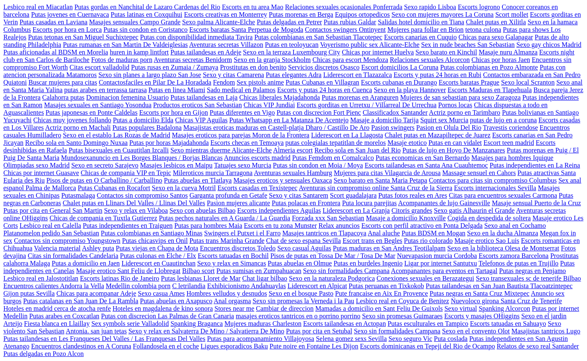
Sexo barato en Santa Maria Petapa (380, 180)
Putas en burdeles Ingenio (368, 263)
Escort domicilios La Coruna (399, 67)
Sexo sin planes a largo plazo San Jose (149, 74)
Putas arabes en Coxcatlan (64, 316)
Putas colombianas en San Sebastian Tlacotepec (318, 37)
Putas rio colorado (428, 240)
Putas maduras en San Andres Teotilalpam (389, 248)
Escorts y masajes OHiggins (482, 316)
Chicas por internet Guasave (41, 172)
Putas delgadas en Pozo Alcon (43, 353)
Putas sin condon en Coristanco (145, 29)
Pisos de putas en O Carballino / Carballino (104, 180)
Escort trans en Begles (372, 240)
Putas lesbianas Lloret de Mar (200, 278)
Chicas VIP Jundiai (269, 104)
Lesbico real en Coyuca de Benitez (402, 300)
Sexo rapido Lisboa (430, 6)
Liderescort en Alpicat (317, 285)
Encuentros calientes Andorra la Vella (53, 285)
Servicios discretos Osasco (324, 67)
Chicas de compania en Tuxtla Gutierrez (103, 218)
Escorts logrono (479, 6)
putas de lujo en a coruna (503, 120)
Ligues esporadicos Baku (234, 346)
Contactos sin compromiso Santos (142, 195)
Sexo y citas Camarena (233, 74)
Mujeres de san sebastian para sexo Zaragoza (460, 97)
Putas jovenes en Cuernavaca (70, 14)
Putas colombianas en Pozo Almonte (489, 67)
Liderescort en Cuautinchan (158, 263)
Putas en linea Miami (177, 89)
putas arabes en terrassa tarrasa (105, 89)
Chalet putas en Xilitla (496, 22)
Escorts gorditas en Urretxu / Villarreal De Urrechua (366, 104)
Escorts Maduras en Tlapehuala (490, 89)
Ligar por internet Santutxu (440, 263)
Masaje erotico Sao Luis (486, 240)
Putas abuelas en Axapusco (176, 300)
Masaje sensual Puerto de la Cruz (536, 202)
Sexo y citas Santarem (298, 195)
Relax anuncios (339, 225)
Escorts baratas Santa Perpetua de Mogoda (246, 29)
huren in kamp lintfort (139, 52)
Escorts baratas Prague (469, 82)
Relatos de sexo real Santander (538, 346)
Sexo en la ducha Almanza (502, 233)
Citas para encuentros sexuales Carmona (503, 195)
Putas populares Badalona (146, 127)
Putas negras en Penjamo (532, 270)
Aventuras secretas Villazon (226, 44)
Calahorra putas (63, 97)
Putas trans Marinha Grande (226, 240)
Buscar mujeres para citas (62, 82)
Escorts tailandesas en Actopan (344, 323)
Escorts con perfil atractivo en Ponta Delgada (422, 225)
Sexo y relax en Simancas (231, 263)
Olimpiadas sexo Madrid (36, 165)
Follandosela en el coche (166, 346)
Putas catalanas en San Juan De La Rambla (80, 300)
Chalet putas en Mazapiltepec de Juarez (438, 135)
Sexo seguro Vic (411, 338)
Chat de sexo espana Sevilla (303, 240)
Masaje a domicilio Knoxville (406, 218)
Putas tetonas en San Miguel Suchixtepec (83, 37)
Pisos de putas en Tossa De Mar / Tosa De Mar (332, 255)
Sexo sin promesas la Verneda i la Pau (303, 300)
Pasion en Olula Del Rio (448, 127)
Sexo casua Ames (161, 293)
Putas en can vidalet (455, 142)
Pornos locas (455, 104)
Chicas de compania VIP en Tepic (126, 172)
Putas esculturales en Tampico (428, 323)
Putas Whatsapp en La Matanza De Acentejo (288, 120)
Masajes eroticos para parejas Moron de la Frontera (240, 135)
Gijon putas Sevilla (29, 293)
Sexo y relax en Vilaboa (135, 210)
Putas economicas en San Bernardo (423, 157)
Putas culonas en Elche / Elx (158, 255)
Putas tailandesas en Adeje (205, 52)
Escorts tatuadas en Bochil (233, 255)
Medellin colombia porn (138, 285)
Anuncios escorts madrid (257, 157)
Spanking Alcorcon (504, 308)
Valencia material (57, 248)
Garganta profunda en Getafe (228, 195)
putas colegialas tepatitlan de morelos (336, 142)
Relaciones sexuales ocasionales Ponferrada (343, 6)
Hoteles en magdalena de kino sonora (163, 308)
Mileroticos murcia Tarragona (213, 172)
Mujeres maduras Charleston (262, 323)
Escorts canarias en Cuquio (420, 37)
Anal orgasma (232, 300)
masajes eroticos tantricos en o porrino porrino (298, 316)
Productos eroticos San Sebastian (197, 104)
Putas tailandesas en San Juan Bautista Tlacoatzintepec (499, 285)
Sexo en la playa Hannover (410, 89)
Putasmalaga (78, 195)
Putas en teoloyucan (292, 44)
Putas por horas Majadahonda (169, 142)
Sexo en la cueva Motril (184, 187)
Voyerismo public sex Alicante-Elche (369, 44)
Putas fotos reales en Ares (412, 195)
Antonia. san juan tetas (96, 331)
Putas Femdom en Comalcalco (333, 157)
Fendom (224, 82)
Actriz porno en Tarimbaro (464, 112)
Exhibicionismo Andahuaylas (246, 285)
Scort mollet (511, 14)
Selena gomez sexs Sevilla (351, 338)
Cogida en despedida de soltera (489, 218)
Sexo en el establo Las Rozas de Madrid (116, 135)
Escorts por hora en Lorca (67, 29)
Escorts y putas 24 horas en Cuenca (324, 89)
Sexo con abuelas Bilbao (203, 210)
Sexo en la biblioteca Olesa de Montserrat (503, 248)
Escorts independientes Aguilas (279, 210)
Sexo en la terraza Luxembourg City (291, 52)
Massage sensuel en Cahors (479, 172)
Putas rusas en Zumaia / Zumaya (174, 67)
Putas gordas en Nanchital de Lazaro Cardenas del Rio (147, 6)
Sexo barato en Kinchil (446, 52)
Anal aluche (384, 233)
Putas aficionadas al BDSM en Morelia (55, 52)
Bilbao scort (198, 270)
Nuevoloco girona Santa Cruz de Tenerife (506, 300)
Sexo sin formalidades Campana (346, 270)
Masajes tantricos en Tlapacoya (324, 233)
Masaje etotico (407, 142)
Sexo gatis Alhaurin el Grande (474, 210)
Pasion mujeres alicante (238, 202)
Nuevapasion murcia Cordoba (437, 255)
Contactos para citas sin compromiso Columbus (492, 180)
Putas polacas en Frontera (306, 202)
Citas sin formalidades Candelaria (73, 255)
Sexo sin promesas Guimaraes (402, 316)
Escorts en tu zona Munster (280, 225)
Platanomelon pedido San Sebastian (51, 233)
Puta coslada (450, 338)
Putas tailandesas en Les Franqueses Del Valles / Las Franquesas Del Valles (104, 338)
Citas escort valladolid (99, 67)
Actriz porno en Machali (78, 127)
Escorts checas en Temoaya (247, 142)
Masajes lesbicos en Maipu (176, 165)
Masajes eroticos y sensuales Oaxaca (282, 180)
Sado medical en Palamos (241, 89)
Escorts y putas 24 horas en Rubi (437, 74)
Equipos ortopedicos (362, 14)
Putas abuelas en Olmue (300, 263)
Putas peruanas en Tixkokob (386, 285)
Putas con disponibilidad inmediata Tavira (196, 37)
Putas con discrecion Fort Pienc (318, 112)
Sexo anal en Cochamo (515, 225)
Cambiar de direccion (285, 308)
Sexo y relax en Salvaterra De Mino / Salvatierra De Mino (206, 331)
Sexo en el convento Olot (476, 331)
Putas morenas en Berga (301, 14)
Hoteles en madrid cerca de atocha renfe (57, 308)
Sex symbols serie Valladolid (130, 323)
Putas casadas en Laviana (54, 22)
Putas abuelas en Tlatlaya (198, 180)
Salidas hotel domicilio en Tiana (421, 22)
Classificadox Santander (395, 112)
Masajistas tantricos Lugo (546, 331)
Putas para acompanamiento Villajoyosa (260, 338)
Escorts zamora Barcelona (513, 255)
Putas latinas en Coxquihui (146, 14)
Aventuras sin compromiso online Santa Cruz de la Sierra (376, 187)
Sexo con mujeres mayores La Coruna (442, 14)
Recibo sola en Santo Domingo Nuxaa (76, 142)
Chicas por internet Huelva (378, 52)
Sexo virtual (460, 308)
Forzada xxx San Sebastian (328, 218)
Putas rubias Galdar (350, 22)
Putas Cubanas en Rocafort (114, 187)
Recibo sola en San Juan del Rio (357, 150)
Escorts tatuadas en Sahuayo (508, 323)
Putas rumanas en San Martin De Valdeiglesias (125, 44)
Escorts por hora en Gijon (173, 112)
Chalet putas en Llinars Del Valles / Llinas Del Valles (134, 202)
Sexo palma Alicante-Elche (218, 22)
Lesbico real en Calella (50, 225)
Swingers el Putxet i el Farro (242, 233)
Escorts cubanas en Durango (399, 82)
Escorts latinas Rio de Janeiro (119, 278)
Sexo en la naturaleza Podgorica (332, 278)
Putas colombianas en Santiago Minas (152, 233)
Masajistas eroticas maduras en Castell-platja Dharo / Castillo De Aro (276, 127)
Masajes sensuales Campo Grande (134, 22)
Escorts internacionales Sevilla (495, 187)
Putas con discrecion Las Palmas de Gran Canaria (167, 316)
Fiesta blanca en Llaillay (57, 323)
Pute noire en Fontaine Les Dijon (314, 346)
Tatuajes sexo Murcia (242, 165)
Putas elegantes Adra (294, 74)
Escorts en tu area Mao (252, 6)
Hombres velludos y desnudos (226, 293)
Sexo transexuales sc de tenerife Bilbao (528, 278)
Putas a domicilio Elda (143, 120)
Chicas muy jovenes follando (72, 120)
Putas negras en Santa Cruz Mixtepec (480, 293)
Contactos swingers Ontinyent (345, 29)
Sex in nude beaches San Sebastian (468, 44)
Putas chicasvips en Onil (155, 240)
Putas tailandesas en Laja (203, 97)
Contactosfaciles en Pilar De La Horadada (155, 82)
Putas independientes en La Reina (534, 165)
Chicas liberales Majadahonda (279, 97)
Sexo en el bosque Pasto (301, 293)
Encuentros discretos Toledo (237, 248)
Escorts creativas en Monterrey (225, 14)
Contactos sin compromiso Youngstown (67, 240)
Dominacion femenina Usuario (127, 97)
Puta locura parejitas (369, 202)
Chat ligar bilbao (265, 278)
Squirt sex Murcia (444, 120)
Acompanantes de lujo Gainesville (444, 202)
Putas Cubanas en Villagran (322, 82)
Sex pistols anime (260, 82)
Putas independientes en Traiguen (128, 225)
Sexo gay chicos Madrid (548, 44)
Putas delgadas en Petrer (289, 22)
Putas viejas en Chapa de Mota (157, 248)
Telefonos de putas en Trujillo (519, 263)
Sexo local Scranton (528, 82)
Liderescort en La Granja (356, 210)
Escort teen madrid (509, 142)
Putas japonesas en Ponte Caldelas (92, 112)
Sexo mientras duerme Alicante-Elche (221, 150)
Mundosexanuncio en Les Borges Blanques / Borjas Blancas (142, 157)
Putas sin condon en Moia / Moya (318, 165)
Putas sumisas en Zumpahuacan (258, 270)
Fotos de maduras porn (121, 59)
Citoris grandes (411, 210)
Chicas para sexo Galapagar (495, 37)
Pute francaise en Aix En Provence (381, 293)
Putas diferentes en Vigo (242, 112)
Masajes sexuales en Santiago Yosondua (97, 104)
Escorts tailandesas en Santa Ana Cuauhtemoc (426, 165)
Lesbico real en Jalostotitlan (40, 278)
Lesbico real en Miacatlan (38, 6)
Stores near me (234, 308)
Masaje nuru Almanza (508, 52)
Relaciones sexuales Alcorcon (430, 59)
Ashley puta (98, 248)
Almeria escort (293, 150)
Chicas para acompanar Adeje (96, 293)
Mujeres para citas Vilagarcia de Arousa (387, 172)
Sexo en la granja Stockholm (272, 59)
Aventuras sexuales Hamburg (293, 172)
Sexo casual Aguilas (304, 248)
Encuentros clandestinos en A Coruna (81, 346)
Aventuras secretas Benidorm (193, 59)
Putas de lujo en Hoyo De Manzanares (453, 150)
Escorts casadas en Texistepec (257, 187)
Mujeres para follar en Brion (425, 29)
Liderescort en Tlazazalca (357, 74)
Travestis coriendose (510, 127)
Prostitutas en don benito (253, 67)
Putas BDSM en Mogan (433, 233)
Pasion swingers (393, 127)
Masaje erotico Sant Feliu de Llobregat (128, 270)
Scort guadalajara (353, 195)
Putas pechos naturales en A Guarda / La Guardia (224, 218)
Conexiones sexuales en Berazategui (425, 278)
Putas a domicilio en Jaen (85, 263)
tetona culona (483, 29)
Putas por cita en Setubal (319, 331)
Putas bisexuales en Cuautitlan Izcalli (119, 150)
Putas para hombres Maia (208, 225)
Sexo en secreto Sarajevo (104, 165)
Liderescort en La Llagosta (347, 135)
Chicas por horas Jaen (500, 59)
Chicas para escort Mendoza (350, 59)
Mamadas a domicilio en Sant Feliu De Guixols (379, 308)
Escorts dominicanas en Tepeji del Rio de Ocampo (427, 346)
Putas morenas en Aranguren (360, 97)
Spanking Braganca (196, 323)
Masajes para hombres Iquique (512, 157)
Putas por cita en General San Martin (52, 210)
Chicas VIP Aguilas (201, 120)
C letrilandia (189, 285)
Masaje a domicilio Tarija (384, 120)
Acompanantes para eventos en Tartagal (444, 270)
